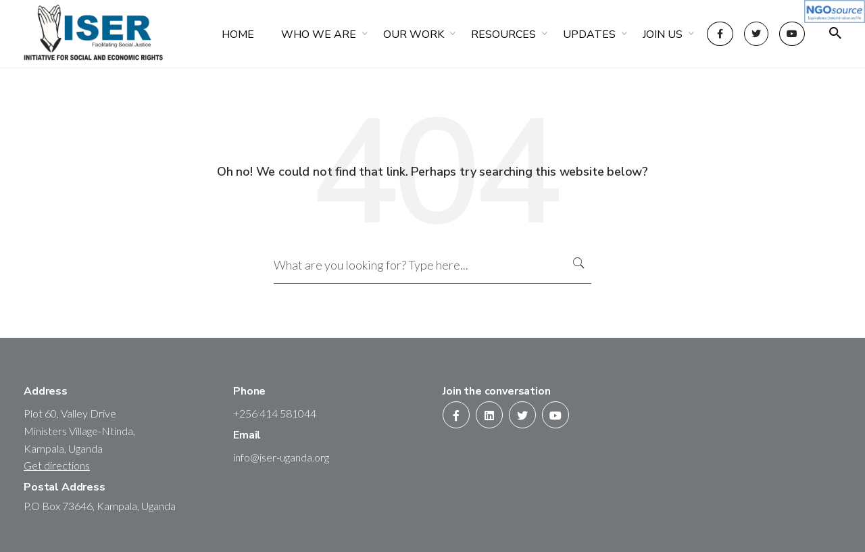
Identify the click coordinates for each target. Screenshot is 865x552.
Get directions (57, 465)
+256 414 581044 (274, 413)
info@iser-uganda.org (281, 457)
